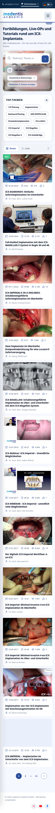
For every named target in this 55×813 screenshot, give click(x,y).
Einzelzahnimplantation (18, 121)
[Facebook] (47, 806)
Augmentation (31, 107)
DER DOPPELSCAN (38, 114)
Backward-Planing (16, 114)
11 (36, 776)
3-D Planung (13, 107)
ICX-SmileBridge (35, 135)
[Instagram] (34, 806)
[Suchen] (45, 59)
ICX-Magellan (32, 128)
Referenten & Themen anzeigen (22, 84)
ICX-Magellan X (15, 135)
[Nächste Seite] (44, 776)
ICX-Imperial (14, 128)
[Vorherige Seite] (11, 776)
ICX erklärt (40, 121)
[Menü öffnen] (47, 15)
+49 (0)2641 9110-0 (12, 4)
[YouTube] (40, 806)
